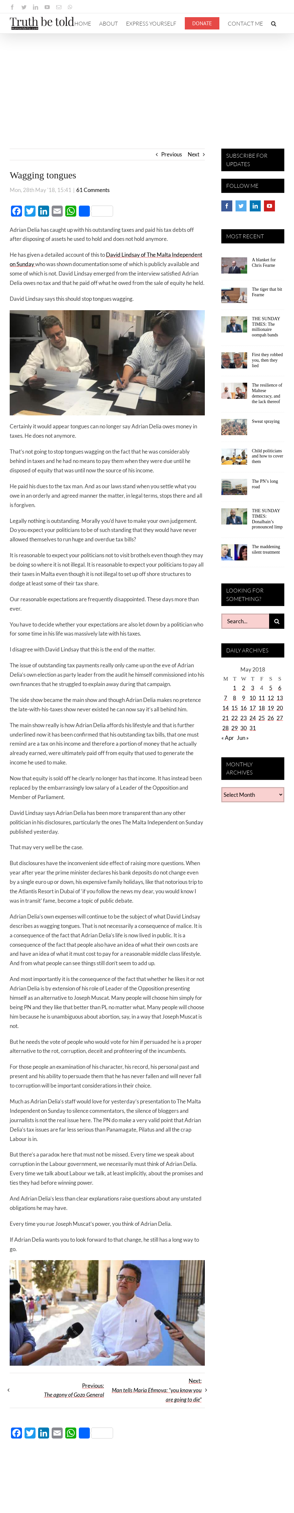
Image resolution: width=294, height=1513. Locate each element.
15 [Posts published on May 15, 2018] (234, 708)
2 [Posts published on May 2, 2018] (243, 687)
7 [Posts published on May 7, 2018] (225, 697)
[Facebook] (226, 205)
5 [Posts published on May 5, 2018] (270, 687)
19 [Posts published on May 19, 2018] (271, 708)
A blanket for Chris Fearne (264, 262)
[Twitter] (241, 205)
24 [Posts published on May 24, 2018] (252, 718)
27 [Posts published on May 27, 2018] (280, 718)
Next (193, 154)
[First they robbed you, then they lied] (234, 362)
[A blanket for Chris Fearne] (234, 267)
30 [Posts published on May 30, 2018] (243, 728)
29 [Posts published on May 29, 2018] (234, 728)
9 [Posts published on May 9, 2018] (243, 697)
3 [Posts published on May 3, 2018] (252, 687)
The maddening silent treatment (266, 549)
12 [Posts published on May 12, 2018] (271, 697)
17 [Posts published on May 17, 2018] (252, 708)
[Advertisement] (147, 82)
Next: (157, 1390)
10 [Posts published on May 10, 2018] (252, 697)
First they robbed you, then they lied (267, 360)
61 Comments (93, 189)
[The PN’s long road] (234, 489)
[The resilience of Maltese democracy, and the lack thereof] (234, 393)
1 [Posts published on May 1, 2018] (234, 687)
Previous (171, 154)
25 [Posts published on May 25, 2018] (261, 718)
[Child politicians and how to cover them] (234, 458)
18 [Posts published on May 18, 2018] (261, 708)
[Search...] (245, 621)
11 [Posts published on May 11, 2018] (261, 697)
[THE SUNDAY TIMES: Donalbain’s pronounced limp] (234, 518)
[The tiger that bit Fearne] (234, 297)
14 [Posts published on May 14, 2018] (225, 708)
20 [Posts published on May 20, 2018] (280, 708)
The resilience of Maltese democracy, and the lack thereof (267, 393)
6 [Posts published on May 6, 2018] (279, 687)
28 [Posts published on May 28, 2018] (225, 728)
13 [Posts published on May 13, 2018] (280, 697)
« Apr (227, 737)
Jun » (243, 737)
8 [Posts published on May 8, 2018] (234, 697)
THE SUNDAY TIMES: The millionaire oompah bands (266, 326)
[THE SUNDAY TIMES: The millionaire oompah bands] (234, 326)
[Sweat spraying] (234, 429)
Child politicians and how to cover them (267, 456)
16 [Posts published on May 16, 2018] (243, 708)
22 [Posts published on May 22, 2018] (234, 718)
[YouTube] (269, 205)
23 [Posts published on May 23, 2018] (243, 718)
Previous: (74, 1390)
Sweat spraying (266, 421)
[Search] (276, 621)
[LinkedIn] (255, 205)
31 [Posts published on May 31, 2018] (252, 728)
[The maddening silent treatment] (234, 554)
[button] (273, 23)
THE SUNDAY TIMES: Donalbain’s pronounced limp (267, 518)
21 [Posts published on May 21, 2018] (225, 718)
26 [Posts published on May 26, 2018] (271, 718)
